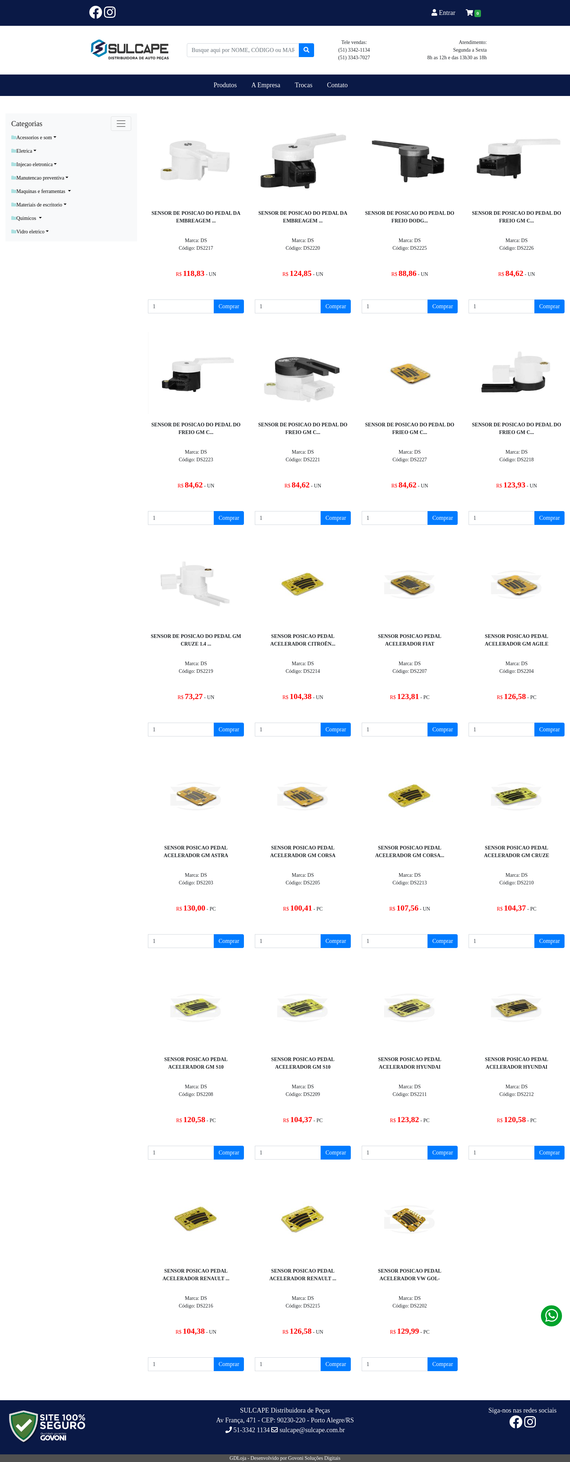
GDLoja (238, 1458)
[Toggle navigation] (121, 123)
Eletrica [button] (21, 151)
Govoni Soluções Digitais (314, 1458)
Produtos (225, 85)
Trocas (303, 85)
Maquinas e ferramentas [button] (39, 191)
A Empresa (266, 85)
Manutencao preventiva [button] (37, 178)
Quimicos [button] (24, 218)
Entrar (444, 12)
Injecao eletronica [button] (32, 164)
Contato (337, 85)
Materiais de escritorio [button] (36, 205)
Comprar (228, 306)
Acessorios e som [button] (31, 137)
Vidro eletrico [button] (27, 231)
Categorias (27, 124)
